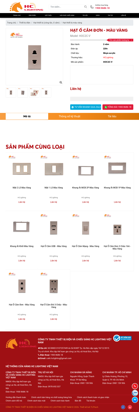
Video (98, 15)
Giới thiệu (48, 15)
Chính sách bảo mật (36, 400)
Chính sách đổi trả (14, 400)
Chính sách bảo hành (60, 400)
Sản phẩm (33, 15)
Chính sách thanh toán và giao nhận (93, 397)
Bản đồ (78, 400)
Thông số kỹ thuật (69, 116)
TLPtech (94, 407)
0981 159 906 (86, 383)
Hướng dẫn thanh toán (16, 397)
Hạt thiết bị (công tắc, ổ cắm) (46, 22)
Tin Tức (110, 15)
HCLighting (108, 57)
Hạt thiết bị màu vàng (72, 22)
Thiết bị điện (24, 22)
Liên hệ (123, 15)
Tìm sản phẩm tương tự (120, 40)
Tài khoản (90, 400)
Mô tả (27, 116)
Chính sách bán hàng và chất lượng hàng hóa (51, 397)
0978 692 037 (54, 386)
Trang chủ (16, 15)
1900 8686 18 (22, 392)
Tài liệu (85, 15)
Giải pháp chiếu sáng (67, 15)
